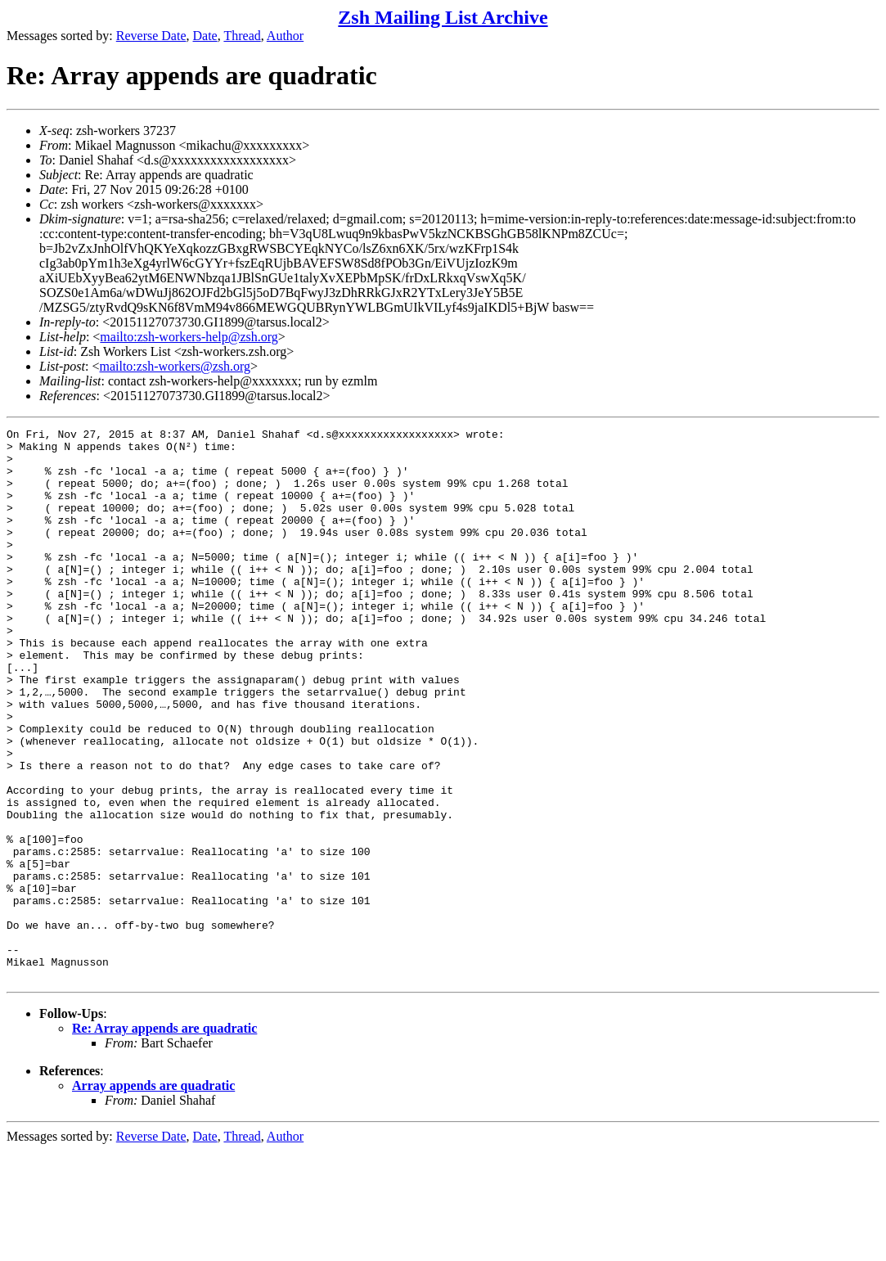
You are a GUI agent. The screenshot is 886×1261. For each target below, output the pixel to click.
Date (205, 36)
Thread (241, 36)
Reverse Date (151, 36)
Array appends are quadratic (153, 1196)
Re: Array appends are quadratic (164, 1139)
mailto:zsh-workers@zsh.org (174, 366)
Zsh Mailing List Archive (442, 17)
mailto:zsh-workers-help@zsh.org (189, 337)
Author (285, 36)
